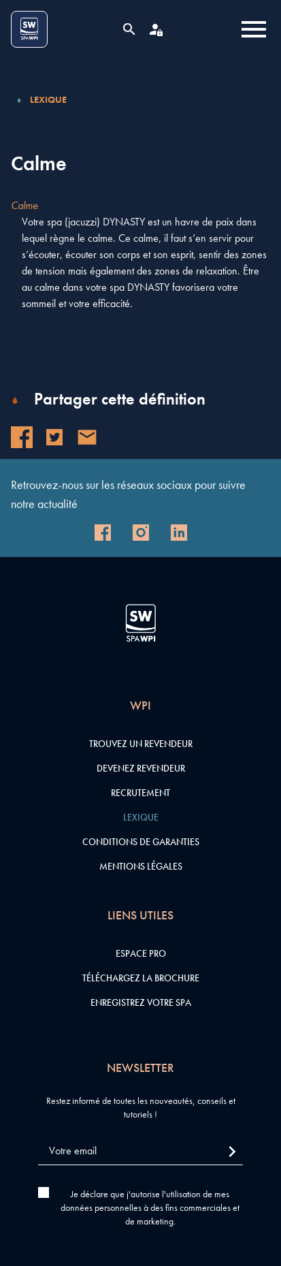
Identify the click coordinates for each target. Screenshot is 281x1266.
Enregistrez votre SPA (140, 1002)
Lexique (48, 99)
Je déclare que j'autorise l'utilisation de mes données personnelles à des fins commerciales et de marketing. (150, 1207)
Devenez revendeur (141, 768)
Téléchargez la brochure (140, 978)
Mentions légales (140, 866)
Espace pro (141, 953)
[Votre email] (140, 1151)
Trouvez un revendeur (141, 744)
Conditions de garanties (140, 842)
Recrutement (140, 793)
